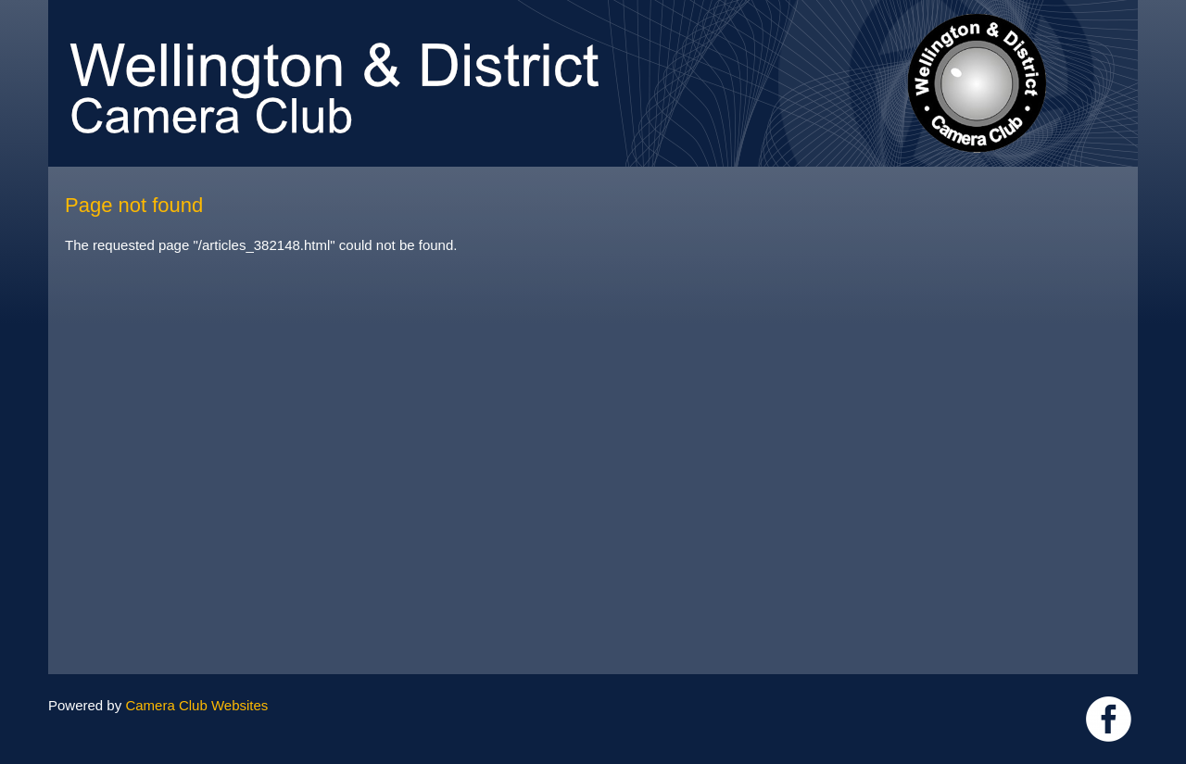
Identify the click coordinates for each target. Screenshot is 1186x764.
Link (1108, 719)
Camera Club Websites (196, 705)
